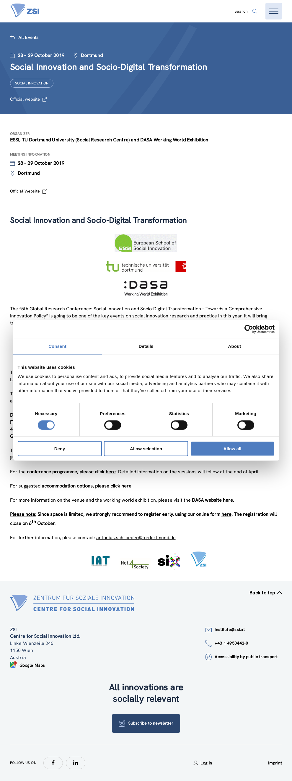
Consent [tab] (57, 345)
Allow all (233, 448)
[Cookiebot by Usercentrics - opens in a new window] (249, 329)
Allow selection (146, 448)
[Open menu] (273, 11)
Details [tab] (146, 345)
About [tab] (234, 345)
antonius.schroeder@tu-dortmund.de (136, 537)
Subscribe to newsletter (146, 723)
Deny (59, 448)
